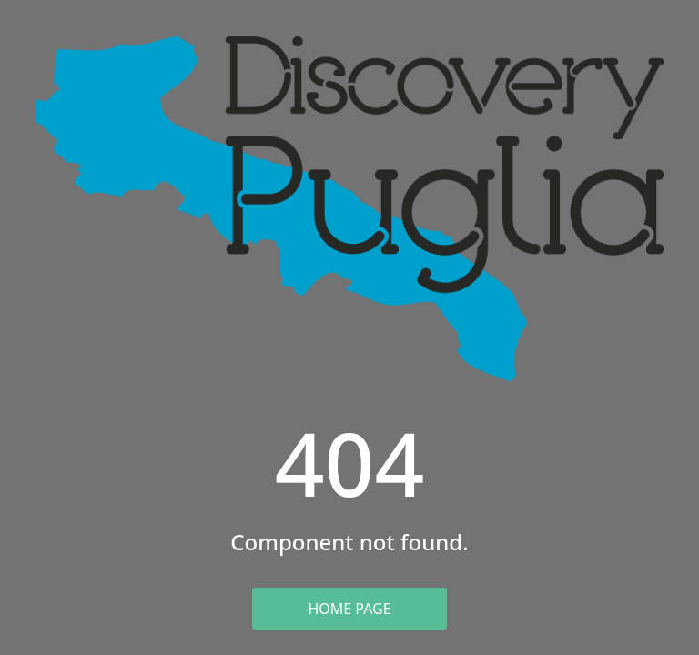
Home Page (349, 609)
